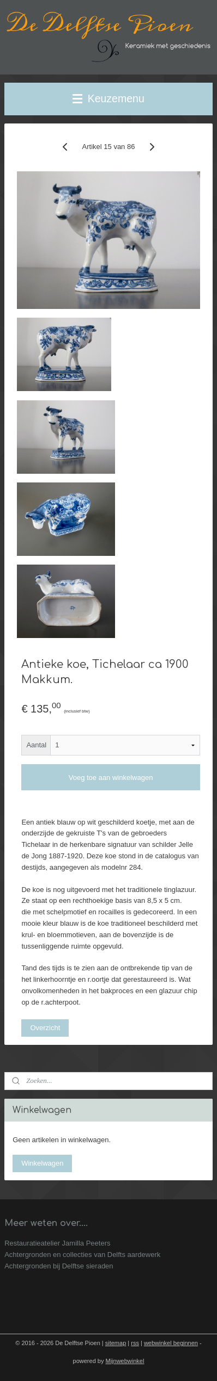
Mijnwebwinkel (125, 1361)
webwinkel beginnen (171, 1343)
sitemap (115, 1343)
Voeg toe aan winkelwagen (111, 777)
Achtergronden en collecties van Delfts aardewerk (82, 1254)
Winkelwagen (42, 1163)
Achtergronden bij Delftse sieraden (58, 1266)
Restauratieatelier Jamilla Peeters (57, 1243)
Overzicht (45, 1028)
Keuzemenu (108, 98)
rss (135, 1343)
